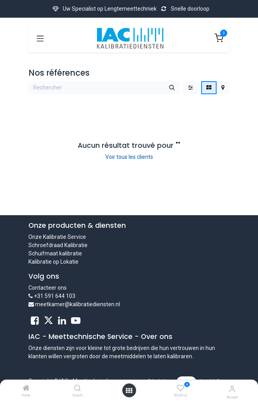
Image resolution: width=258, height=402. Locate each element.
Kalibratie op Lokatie (53, 262)
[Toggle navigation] (40, 38)
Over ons (156, 336)
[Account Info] (232, 388)
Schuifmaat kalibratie (55, 253)
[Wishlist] (180, 388)
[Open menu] (129, 390)
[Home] (26, 388)
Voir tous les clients (129, 157)
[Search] (77, 388)
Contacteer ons (47, 288)
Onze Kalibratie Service (57, 237)
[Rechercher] (172, 88)
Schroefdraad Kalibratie (58, 245)
